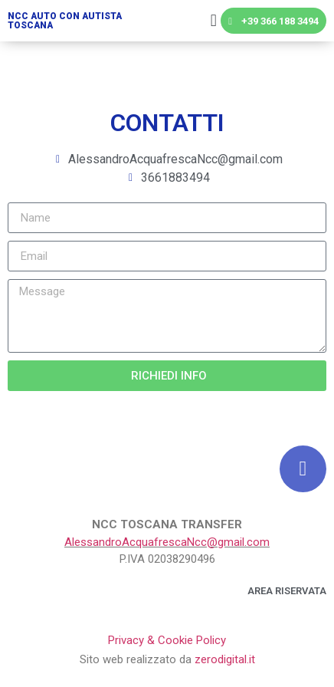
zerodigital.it (225, 659)
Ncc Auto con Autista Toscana (65, 21)
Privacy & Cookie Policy (167, 640)
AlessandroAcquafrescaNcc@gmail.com (167, 542)
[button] (213, 21)
